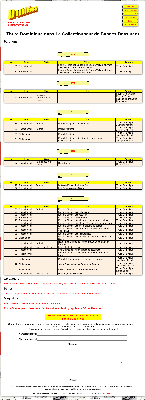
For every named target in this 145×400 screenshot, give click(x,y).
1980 (73, 54)
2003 (73, 198)
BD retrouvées (130, 17)
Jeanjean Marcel (54, 283)
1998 (73, 151)
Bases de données (130, 10)
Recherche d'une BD (130, 14)
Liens (130, 21)
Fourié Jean (39, 283)
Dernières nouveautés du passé (34, 293)
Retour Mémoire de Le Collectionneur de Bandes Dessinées (73, 317)
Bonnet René (10, 283)
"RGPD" (109, 396)
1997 (73, 111)
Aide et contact (130, 24)
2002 (73, 174)
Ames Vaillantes (12, 303)
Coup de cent (10, 293)
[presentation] (73, 374)
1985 (73, 83)
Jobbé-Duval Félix (72, 283)
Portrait (97, 293)
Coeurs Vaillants (29, 303)
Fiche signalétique (60, 293)
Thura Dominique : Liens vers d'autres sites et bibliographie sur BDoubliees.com (53, 308)
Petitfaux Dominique (106, 283)
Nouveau (130, 7)
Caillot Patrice (25, 283)
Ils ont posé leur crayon (81, 293)
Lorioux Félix (88, 283)
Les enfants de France (49, 303)
